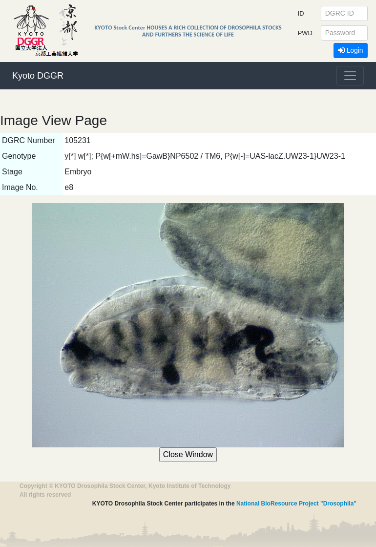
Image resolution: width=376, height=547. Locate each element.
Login (350, 50)
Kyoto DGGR (37, 76)
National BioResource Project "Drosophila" (296, 503)
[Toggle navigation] (350, 75)
